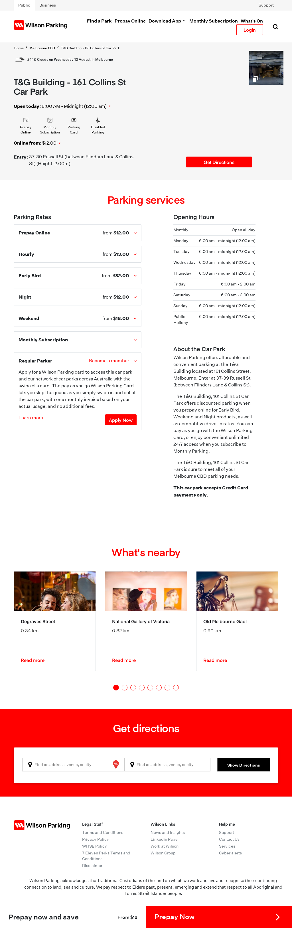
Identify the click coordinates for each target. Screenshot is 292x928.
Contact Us (229, 839)
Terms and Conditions (102, 832)
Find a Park (99, 21)
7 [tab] (167, 687)
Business (47, 5)
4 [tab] (142, 687)
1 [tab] (116, 687)
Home (19, 48)
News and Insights (168, 832)
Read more (32, 660)
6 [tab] (159, 687)
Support (266, 5)
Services (227, 846)
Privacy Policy (95, 839)
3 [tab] (133, 687)
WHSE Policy (94, 846)
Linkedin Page (164, 839)
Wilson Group (163, 853)
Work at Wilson (165, 846)
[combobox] (65, 764)
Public (24, 5)
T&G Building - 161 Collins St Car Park (90, 48)
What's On (252, 21)
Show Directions (243, 765)
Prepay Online (130, 21)
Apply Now (121, 420)
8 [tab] (176, 687)
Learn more (31, 417)
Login (250, 30)
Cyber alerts (230, 853)
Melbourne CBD (42, 48)
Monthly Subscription (213, 21)
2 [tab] (124, 687)
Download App (167, 21)
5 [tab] (150, 687)
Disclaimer (92, 865)
